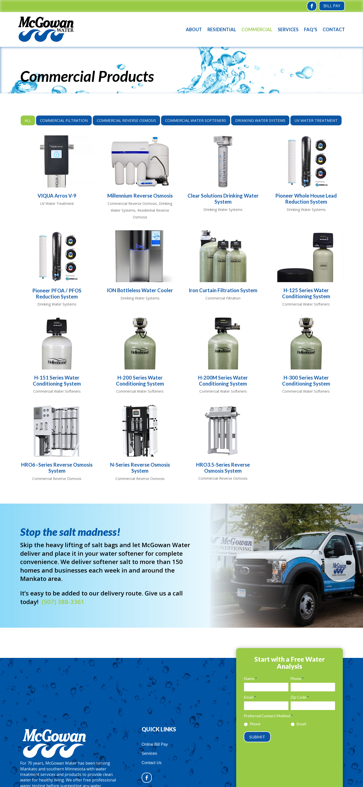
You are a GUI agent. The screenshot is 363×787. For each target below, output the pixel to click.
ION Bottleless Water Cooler (140, 290)
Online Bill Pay (155, 744)
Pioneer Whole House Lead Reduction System (306, 199)
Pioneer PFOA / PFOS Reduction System (56, 293)
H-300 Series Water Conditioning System (306, 380)
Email (250, 697)
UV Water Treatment (316, 120)
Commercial (256, 29)
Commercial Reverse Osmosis (126, 120)
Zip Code (299, 697)
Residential (221, 29)
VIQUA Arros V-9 (57, 196)
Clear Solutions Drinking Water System (223, 199)
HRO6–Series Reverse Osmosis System (57, 468)
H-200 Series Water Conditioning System (140, 380)
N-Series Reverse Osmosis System (140, 468)
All (28, 120)
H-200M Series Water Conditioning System (223, 380)
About (194, 29)
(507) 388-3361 (63, 601)
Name (250, 678)
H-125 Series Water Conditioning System (306, 293)
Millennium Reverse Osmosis (140, 196)
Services (288, 29)
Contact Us (152, 763)
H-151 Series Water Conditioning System (57, 380)
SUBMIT (257, 736)
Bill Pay (331, 6)
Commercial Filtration (64, 120)
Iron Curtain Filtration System (223, 290)
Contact (334, 29)
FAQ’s (310, 29)
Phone (297, 678)
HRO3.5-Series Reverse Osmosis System (223, 468)
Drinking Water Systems (260, 120)
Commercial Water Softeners (195, 120)
